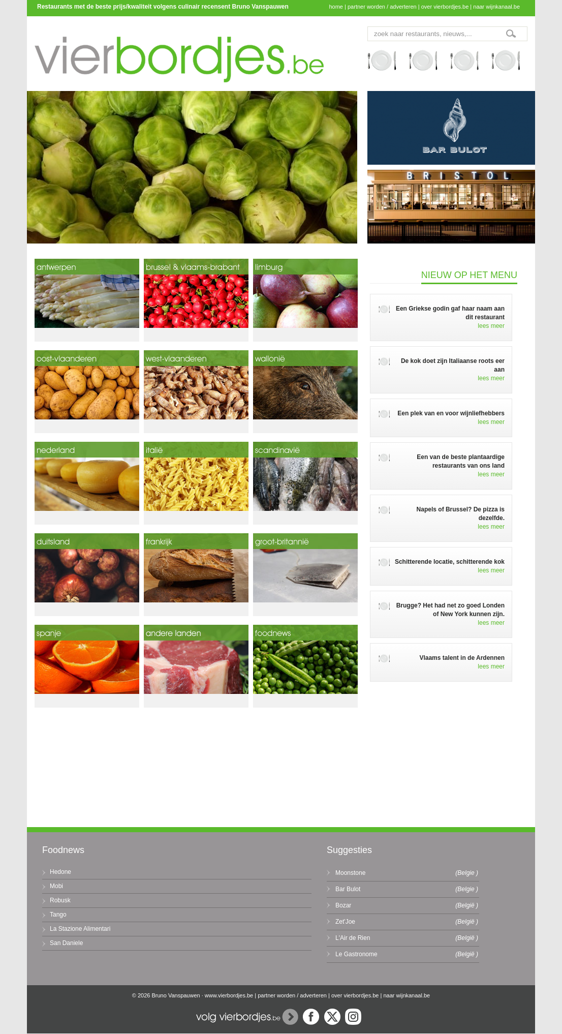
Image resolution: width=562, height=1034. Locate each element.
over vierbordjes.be (445, 7)
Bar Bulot (347, 889)
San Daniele (66, 943)
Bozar (343, 905)
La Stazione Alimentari (80, 928)
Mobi (56, 886)
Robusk (60, 900)
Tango (58, 914)
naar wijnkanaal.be (496, 7)
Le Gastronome (356, 954)
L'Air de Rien (352, 937)
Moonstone (350, 872)
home (336, 7)
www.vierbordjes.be (229, 995)
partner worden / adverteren (382, 7)
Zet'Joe (345, 921)
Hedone (60, 871)
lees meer (491, 325)
